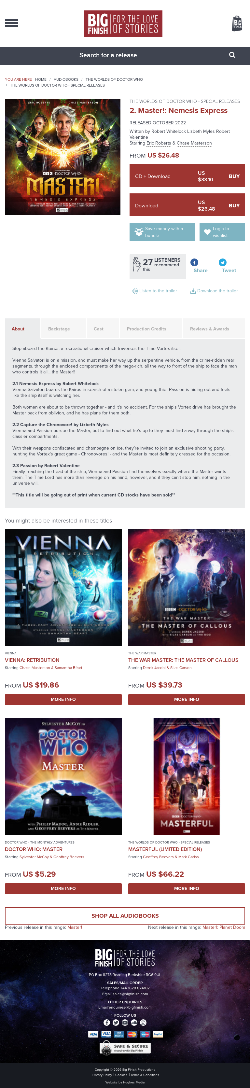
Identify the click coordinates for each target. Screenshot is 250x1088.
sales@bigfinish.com (130, 994)
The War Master (142, 653)
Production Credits (146, 329)
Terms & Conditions (145, 1074)
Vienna (11, 653)
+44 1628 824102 (135, 988)
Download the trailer (217, 290)
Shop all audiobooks (125, 916)
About (18, 329)
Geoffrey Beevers (68, 857)
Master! (74, 927)
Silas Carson (181, 668)
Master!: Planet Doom (223, 927)
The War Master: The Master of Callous (183, 660)
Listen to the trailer (158, 290)
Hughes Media (134, 1082)
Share (201, 270)
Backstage (59, 329)
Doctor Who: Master (33, 849)
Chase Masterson (194, 143)
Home (41, 79)
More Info (63, 699)
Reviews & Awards (209, 329)
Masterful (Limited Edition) (165, 849)
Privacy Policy (102, 1074)
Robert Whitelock (168, 131)
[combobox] (117, 55)
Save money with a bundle (164, 232)
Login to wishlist (221, 232)
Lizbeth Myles (201, 131)
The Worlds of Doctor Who (114, 79)
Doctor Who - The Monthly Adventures (40, 842)
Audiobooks (66, 79)
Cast (99, 329)
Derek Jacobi (154, 668)
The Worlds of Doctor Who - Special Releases (57, 85)
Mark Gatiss (188, 857)
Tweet (229, 270)
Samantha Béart (68, 668)
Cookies (121, 1074)
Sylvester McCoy (34, 857)
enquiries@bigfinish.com (130, 1007)
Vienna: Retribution (32, 660)
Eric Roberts (158, 143)
